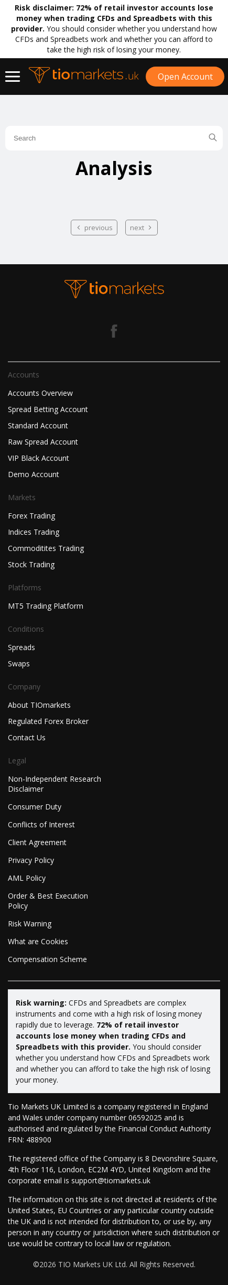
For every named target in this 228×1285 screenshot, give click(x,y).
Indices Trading (33, 532)
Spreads (21, 647)
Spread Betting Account (48, 409)
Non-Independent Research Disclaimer (54, 784)
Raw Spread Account (43, 442)
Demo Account (33, 474)
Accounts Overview (40, 393)
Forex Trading (31, 516)
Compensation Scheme (47, 959)
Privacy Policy (31, 860)
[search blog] (213, 138)
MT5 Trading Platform (45, 606)
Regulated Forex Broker (48, 721)
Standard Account (38, 425)
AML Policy (27, 878)
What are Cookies (38, 941)
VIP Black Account (38, 458)
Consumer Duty (34, 807)
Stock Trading (31, 564)
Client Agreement (37, 842)
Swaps (19, 663)
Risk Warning (29, 923)
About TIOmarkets (39, 705)
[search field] (114, 138)
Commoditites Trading (46, 548)
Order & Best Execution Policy (48, 901)
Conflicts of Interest (41, 824)
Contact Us (27, 737)
